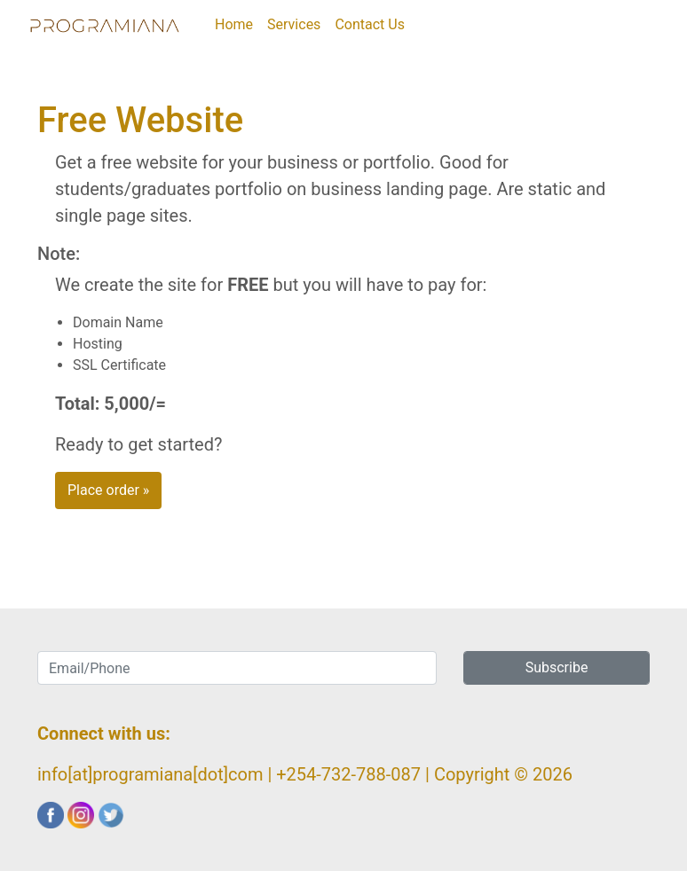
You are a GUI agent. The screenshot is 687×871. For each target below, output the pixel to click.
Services (293, 24)
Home (237, 23)
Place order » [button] (108, 490)
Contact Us (370, 24)
